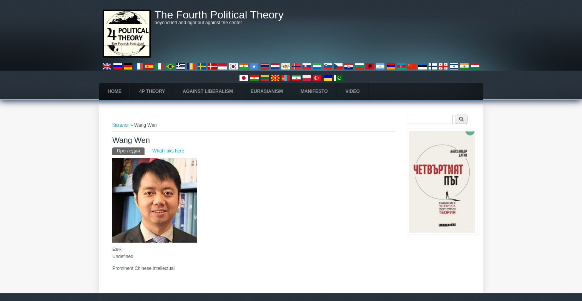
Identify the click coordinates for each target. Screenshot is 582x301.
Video (353, 91)
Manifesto (314, 91)
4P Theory (152, 91)
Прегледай (131, 150)
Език (116, 249)
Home (114, 91)
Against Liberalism (208, 91)
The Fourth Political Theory (219, 15)
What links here (168, 151)
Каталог (120, 125)
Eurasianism (267, 91)
